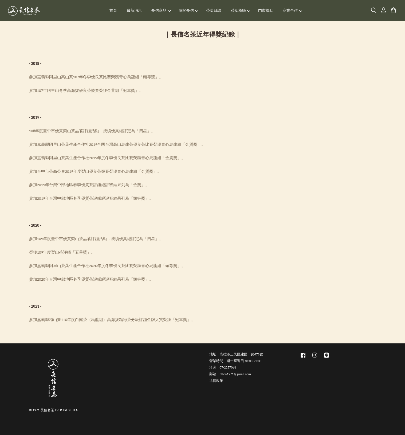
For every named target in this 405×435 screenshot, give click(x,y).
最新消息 (134, 10)
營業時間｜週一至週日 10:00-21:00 (235, 361)
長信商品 (161, 10)
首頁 (113, 10)
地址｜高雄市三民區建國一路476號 (236, 354)
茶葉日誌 (213, 10)
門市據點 (265, 10)
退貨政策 (216, 381)
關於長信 (188, 10)
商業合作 (292, 10)
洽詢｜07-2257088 (222, 367)
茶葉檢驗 (240, 10)
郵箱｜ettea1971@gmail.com (230, 374)
